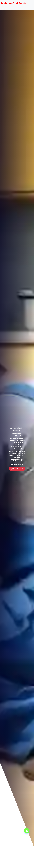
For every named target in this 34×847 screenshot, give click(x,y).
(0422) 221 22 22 (17, 469)
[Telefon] (26, 830)
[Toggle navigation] (3, 7)
